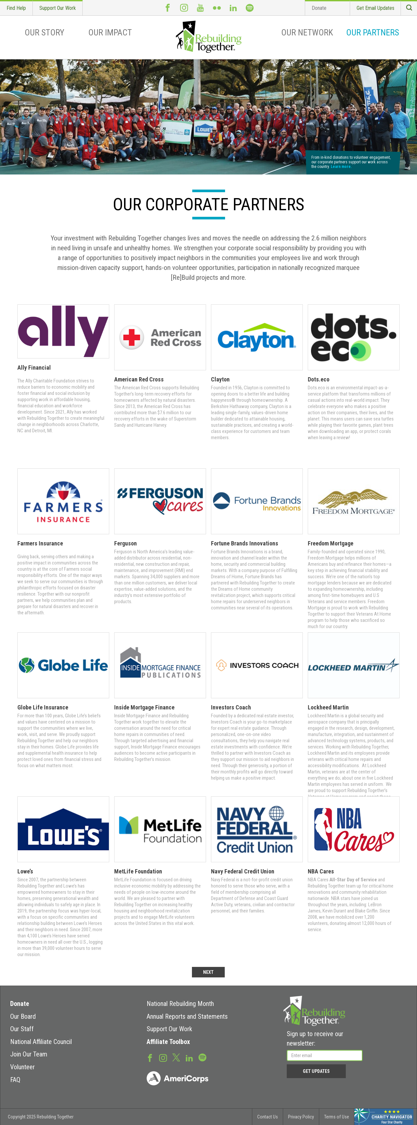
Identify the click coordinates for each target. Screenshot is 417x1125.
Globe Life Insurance (42, 707)
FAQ (15, 1080)
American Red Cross (139, 379)
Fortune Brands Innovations (244, 543)
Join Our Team (28, 1054)
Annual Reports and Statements (187, 1016)
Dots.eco (318, 379)
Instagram (184, 7)
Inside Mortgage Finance (144, 707)
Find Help (16, 8)
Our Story (44, 32)
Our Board (23, 1016)
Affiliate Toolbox (168, 1042)
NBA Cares (321, 871)
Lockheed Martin (328, 707)
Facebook (167, 7)
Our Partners (372, 32)
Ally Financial (34, 367)
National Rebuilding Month (180, 1004)
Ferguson (125, 543)
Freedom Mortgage (330, 543)
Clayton (220, 379)
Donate (319, 8)
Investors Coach (231, 707)
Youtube (200, 7)
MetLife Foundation (138, 871)
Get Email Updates (375, 8)
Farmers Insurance (40, 543)
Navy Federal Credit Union (242, 871)
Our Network (307, 32)
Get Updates (316, 1071)
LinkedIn (233, 7)
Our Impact (110, 32)
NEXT (208, 972)
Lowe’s (25, 871)
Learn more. (341, 166)
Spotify (249, 7)
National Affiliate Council (41, 1042)
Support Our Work (57, 8)
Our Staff (22, 1029)
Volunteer (22, 1067)
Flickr (217, 7)
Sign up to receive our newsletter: (315, 1038)
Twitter (176, 1057)
